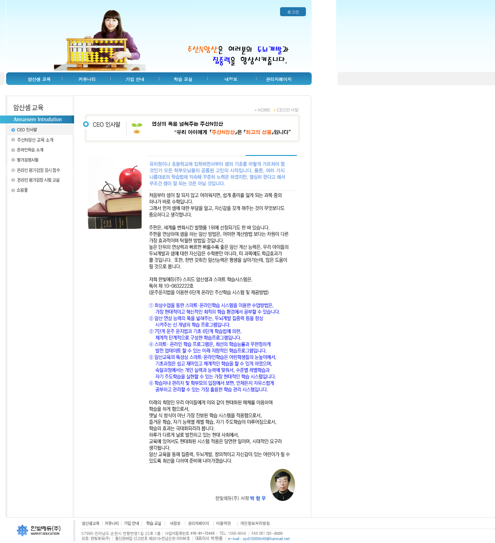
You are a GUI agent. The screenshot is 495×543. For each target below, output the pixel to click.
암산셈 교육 (39, 79)
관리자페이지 (279, 79)
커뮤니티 (87, 79)
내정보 (230, 79)
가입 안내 (135, 79)
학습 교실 (183, 79)
